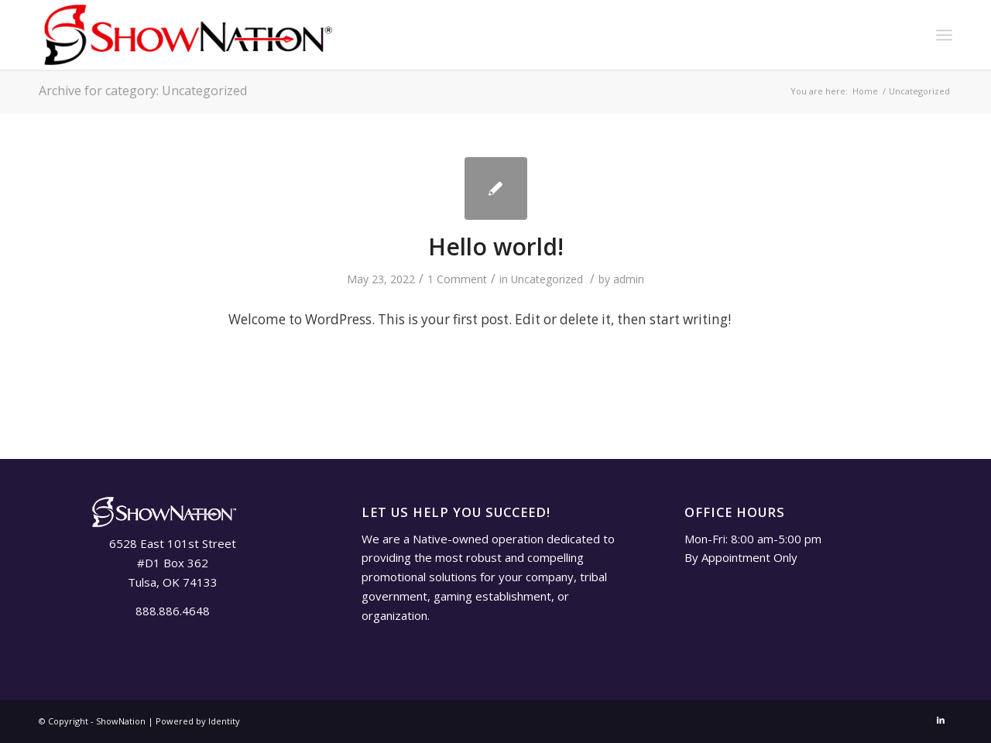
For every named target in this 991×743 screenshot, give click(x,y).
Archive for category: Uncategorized (143, 90)
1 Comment (457, 279)
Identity (224, 721)
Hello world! (496, 246)
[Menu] (944, 35)
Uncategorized (547, 279)
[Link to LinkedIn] (940, 719)
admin (628, 279)
